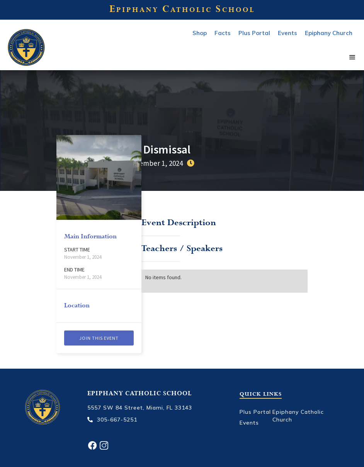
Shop (199, 33)
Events (249, 422)
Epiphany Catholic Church (298, 415)
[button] (352, 57)
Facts (222, 33)
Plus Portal (254, 33)
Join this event (99, 338)
